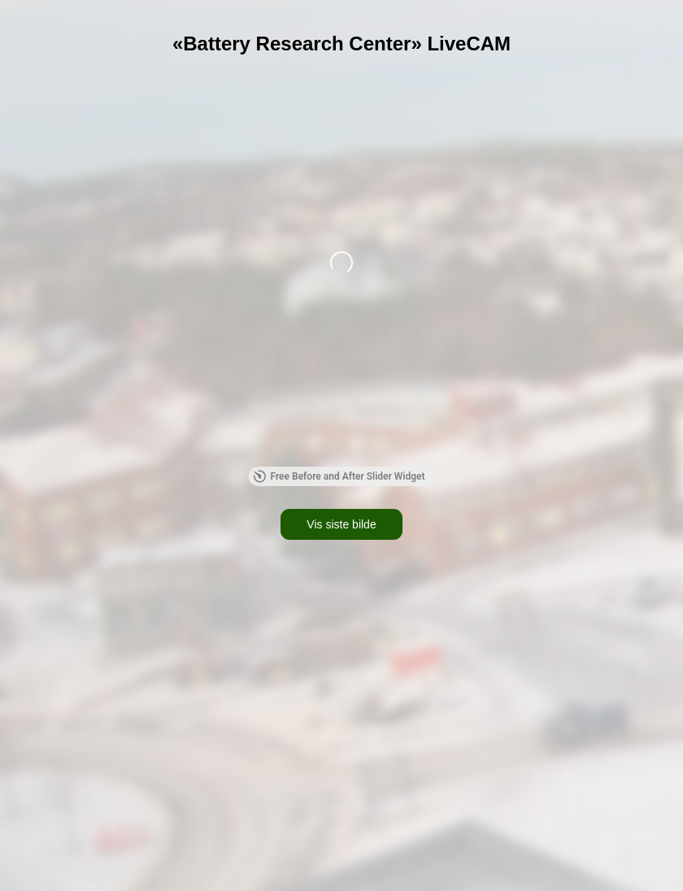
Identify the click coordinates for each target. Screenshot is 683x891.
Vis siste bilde (341, 524)
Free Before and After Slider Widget (338, 476)
